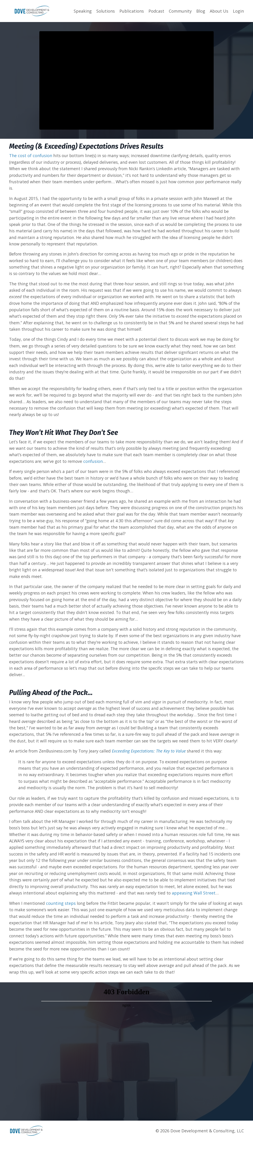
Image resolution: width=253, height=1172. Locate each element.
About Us (219, 11)
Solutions (105, 11)
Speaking (83, 11)
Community (180, 11)
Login (238, 11)
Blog (200, 11)
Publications (131, 11)
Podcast (156, 11)
